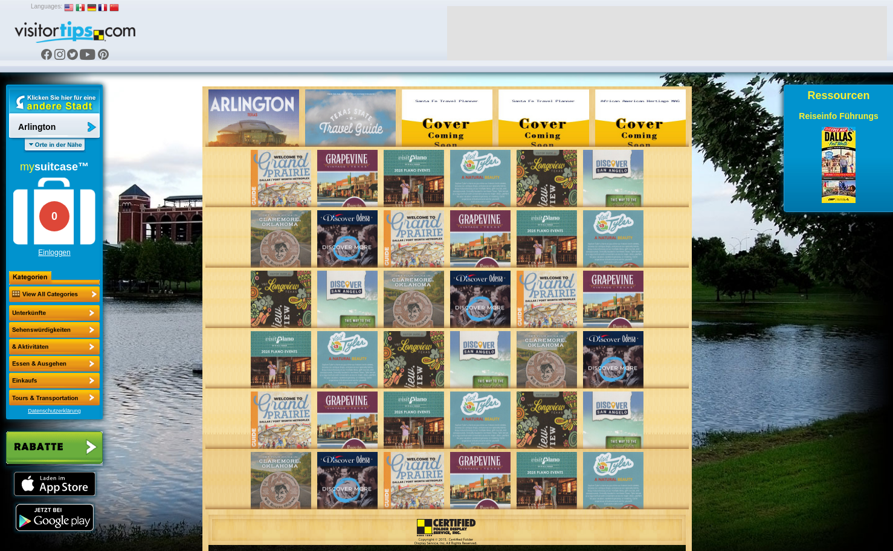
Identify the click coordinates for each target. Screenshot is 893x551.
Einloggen (54, 252)
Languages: (46, 6)
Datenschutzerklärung (54, 411)
